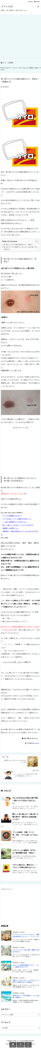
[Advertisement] (20, 36)
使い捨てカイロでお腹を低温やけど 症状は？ (18, 244)
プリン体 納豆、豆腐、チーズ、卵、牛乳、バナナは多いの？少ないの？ (25, 834)
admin (37, 743)
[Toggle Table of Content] (35, 241)
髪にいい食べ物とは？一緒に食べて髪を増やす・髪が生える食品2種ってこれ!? (25, 816)
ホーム (4, 62)
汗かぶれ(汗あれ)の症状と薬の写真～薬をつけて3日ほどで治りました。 (25, 800)
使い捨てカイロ (33, 738)
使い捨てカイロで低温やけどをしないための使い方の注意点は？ (20, 248)
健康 (11, 62)
